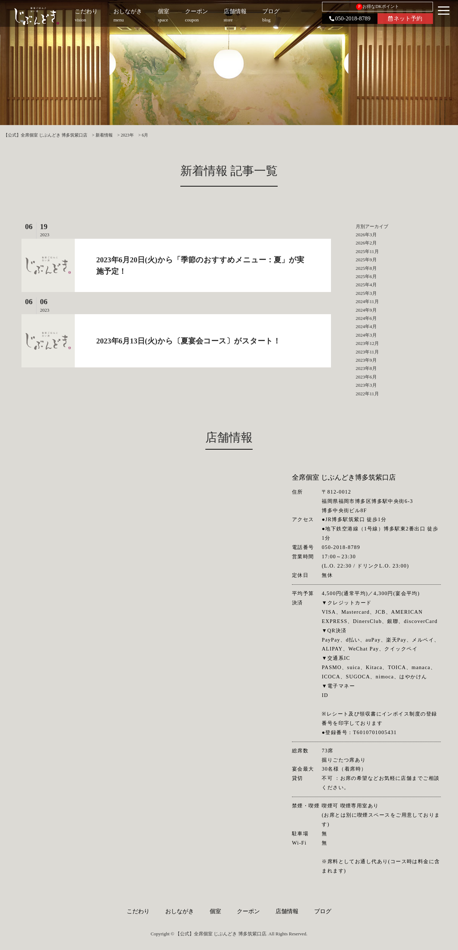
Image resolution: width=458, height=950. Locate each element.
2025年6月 (366, 276)
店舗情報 (287, 911)
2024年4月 (366, 326)
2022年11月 (367, 393)
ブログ (322, 911)
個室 (215, 911)
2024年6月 (366, 318)
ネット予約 (405, 18)
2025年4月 (366, 284)
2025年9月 (366, 259)
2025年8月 (366, 268)
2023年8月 (366, 368)
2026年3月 (366, 234)
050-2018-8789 (350, 18)
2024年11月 (367, 301)
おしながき (179, 911)
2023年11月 (367, 352)
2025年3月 (366, 293)
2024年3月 (366, 335)
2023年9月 (366, 360)
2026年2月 (366, 243)
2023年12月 (367, 343)
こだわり (138, 911)
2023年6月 (366, 377)
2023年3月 (366, 385)
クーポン (248, 911)
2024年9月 (366, 310)
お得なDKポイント (377, 7)
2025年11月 (367, 251)
